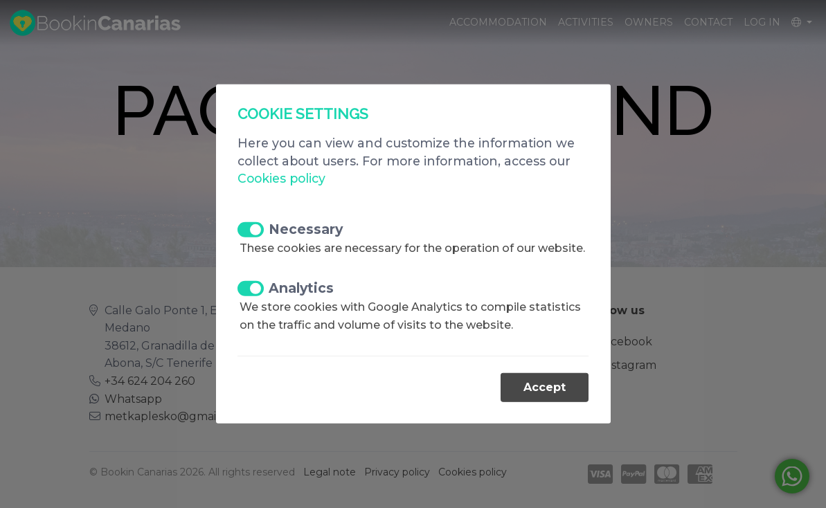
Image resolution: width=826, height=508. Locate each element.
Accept (544, 387)
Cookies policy (282, 178)
